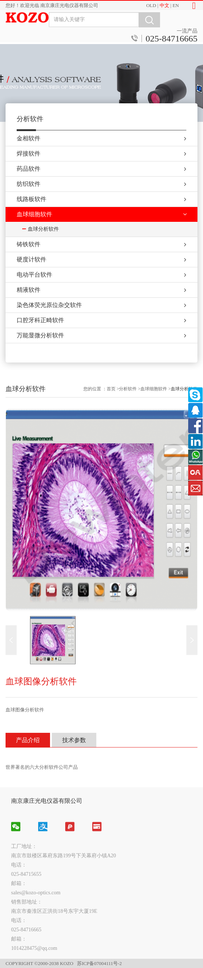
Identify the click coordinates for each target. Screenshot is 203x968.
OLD (151, 5)
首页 (111, 570)
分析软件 (128, 570)
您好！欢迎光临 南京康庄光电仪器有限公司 (52, 5)
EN (176, 5)
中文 (164, 5)
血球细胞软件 (153, 570)
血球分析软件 (184, 570)
